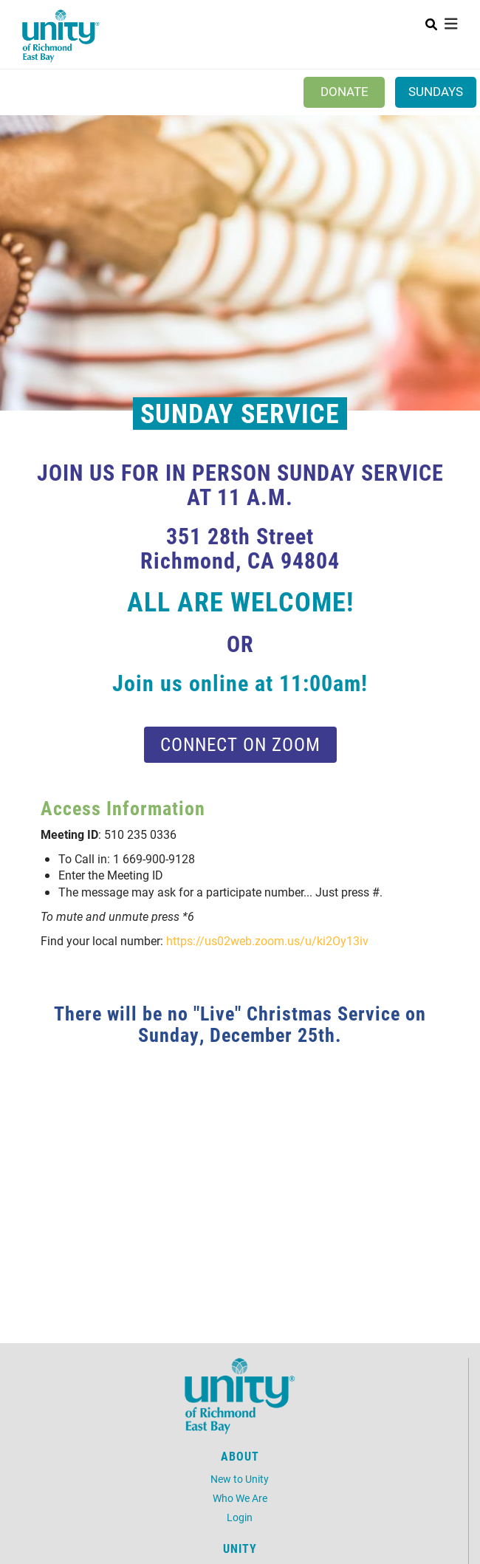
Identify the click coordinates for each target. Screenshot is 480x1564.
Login (240, 1517)
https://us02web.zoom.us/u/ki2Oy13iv (267, 940)
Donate (344, 91)
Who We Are (240, 1498)
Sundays (435, 91)
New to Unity (239, 1479)
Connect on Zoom (240, 744)
